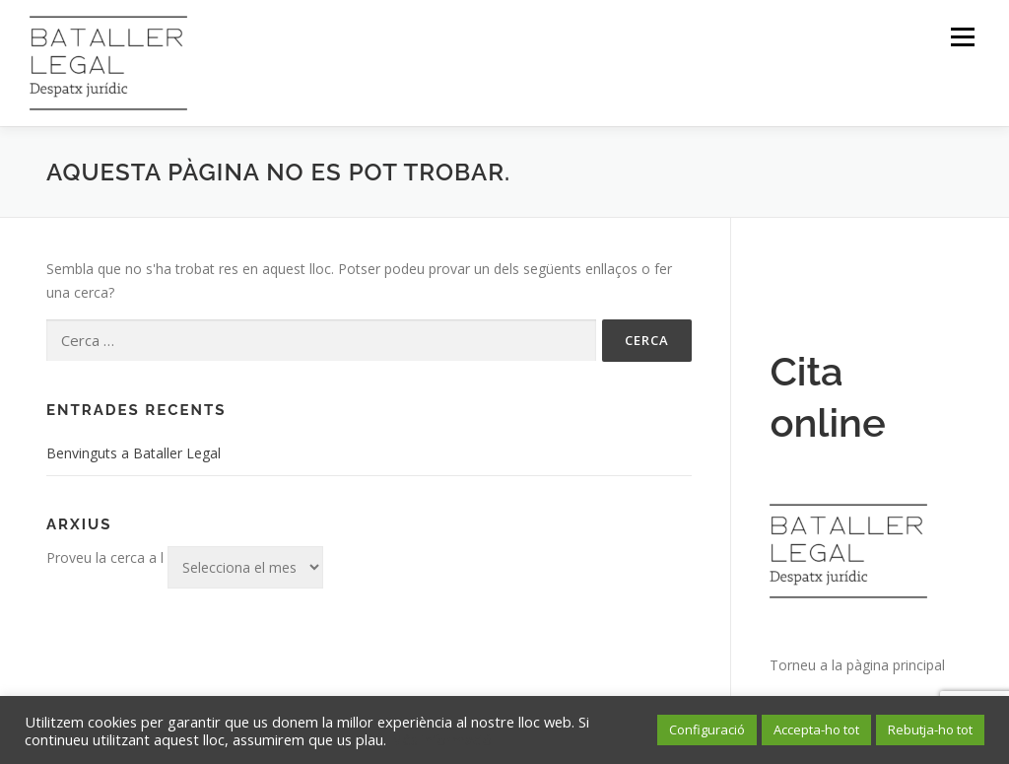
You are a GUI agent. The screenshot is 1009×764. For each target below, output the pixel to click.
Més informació (441, 739)
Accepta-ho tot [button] (816, 729)
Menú (962, 37)
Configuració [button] (707, 729)
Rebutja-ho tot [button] (930, 729)
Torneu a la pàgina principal (857, 665)
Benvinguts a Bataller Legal (133, 453)
